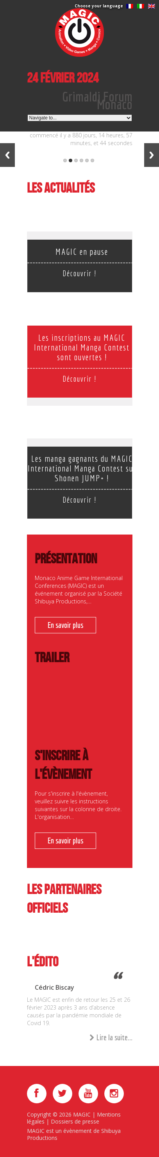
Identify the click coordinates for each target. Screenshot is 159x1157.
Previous (7, 155)
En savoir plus (65, 625)
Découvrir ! (79, 273)
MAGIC (82, 1114)
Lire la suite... (110, 1038)
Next (151, 155)
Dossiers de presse (75, 1121)
